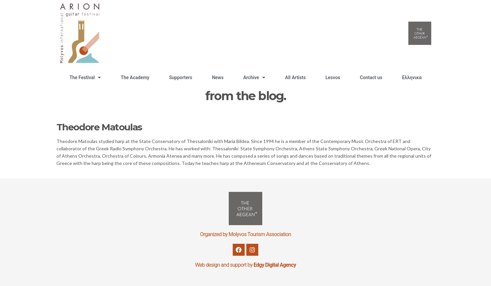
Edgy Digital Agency (275, 265)
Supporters (180, 77)
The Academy (135, 77)
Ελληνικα (412, 77)
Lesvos (332, 77)
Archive (254, 77)
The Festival (85, 77)
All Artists (295, 77)
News (217, 77)
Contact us (371, 77)
